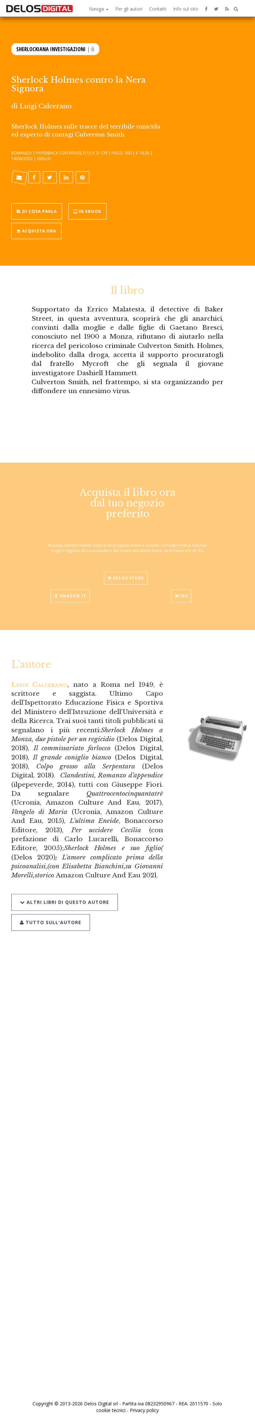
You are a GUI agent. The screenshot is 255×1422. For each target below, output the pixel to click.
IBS (181, 590)
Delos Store (126, 572)
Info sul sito (185, 9)
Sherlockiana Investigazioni (51, 48)
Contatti (157, 9)
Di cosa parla (37, 211)
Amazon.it (70, 590)
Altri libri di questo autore (64, 894)
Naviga (99, 9)
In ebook (87, 211)
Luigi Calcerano (46, 106)
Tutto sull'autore (50, 914)
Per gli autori (128, 9)
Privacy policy (144, 1410)
